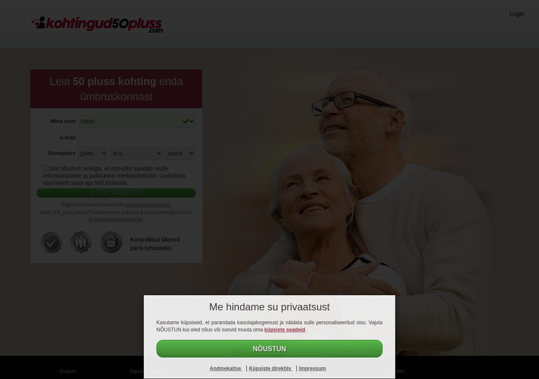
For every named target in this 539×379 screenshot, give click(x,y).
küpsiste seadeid (284, 330)
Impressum (312, 368)
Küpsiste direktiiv (270, 368)
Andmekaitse (226, 368)
